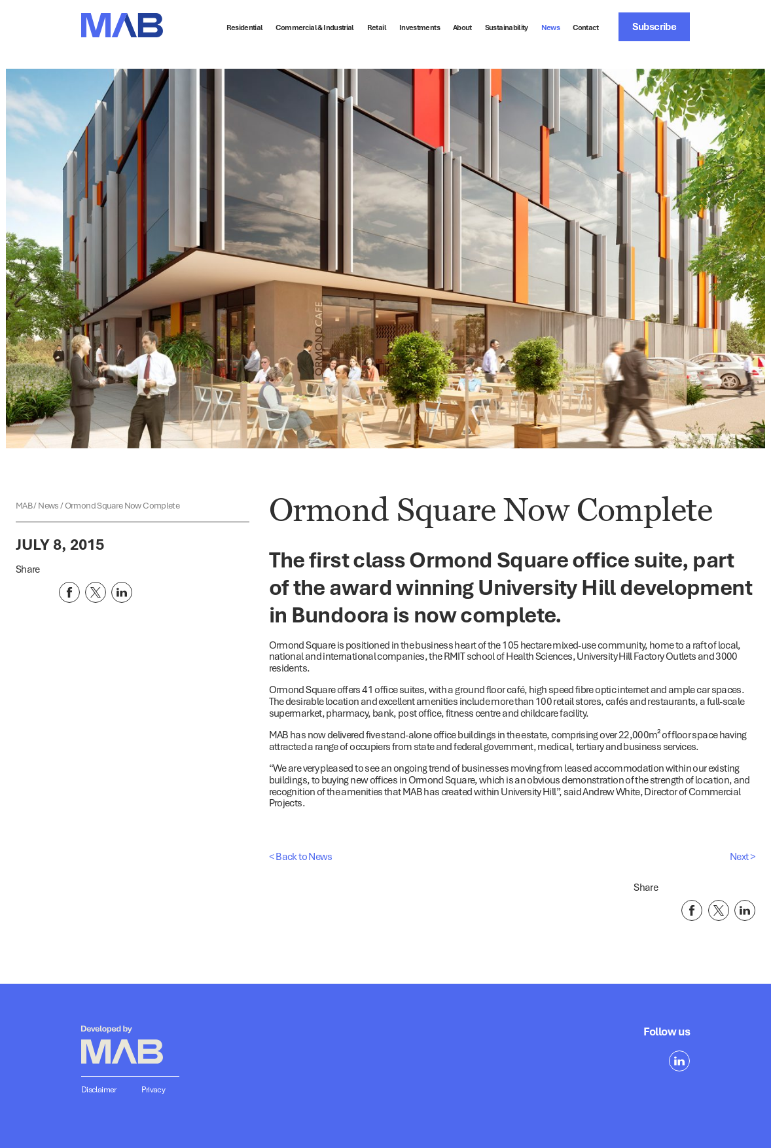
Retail (376, 27)
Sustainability (506, 27)
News (550, 27)
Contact (586, 27)
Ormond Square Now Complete (122, 505)
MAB (24, 505)
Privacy (153, 1089)
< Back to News (300, 856)
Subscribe (654, 26)
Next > (742, 856)
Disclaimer (99, 1089)
